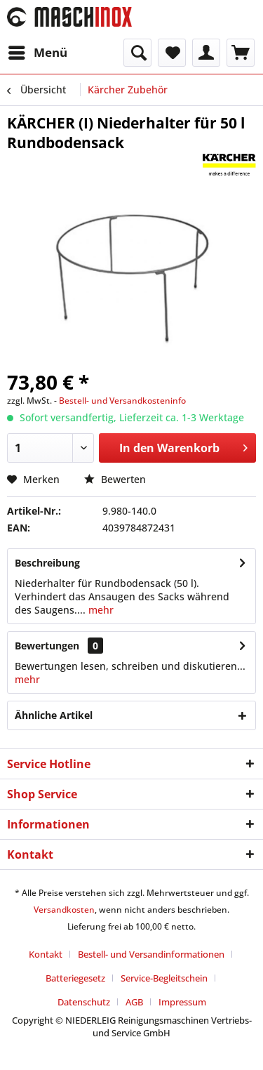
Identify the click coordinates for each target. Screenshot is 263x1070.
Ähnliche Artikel (54, 715)
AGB (134, 1002)
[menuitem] (37, 53)
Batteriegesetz (75, 978)
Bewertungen (47, 645)
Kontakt (45, 954)
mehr (100, 609)
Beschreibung (47, 562)
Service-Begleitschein (164, 978)
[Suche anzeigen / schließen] (137, 53)
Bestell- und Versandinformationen (151, 954)
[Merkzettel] (172, 53)
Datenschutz (84, 1002)
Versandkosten (64, 910)
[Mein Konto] (206, 53)
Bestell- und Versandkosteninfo (122, 401)
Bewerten (115, 479)
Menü (37, 50)
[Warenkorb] (241, 53)
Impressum (182, 1002)
